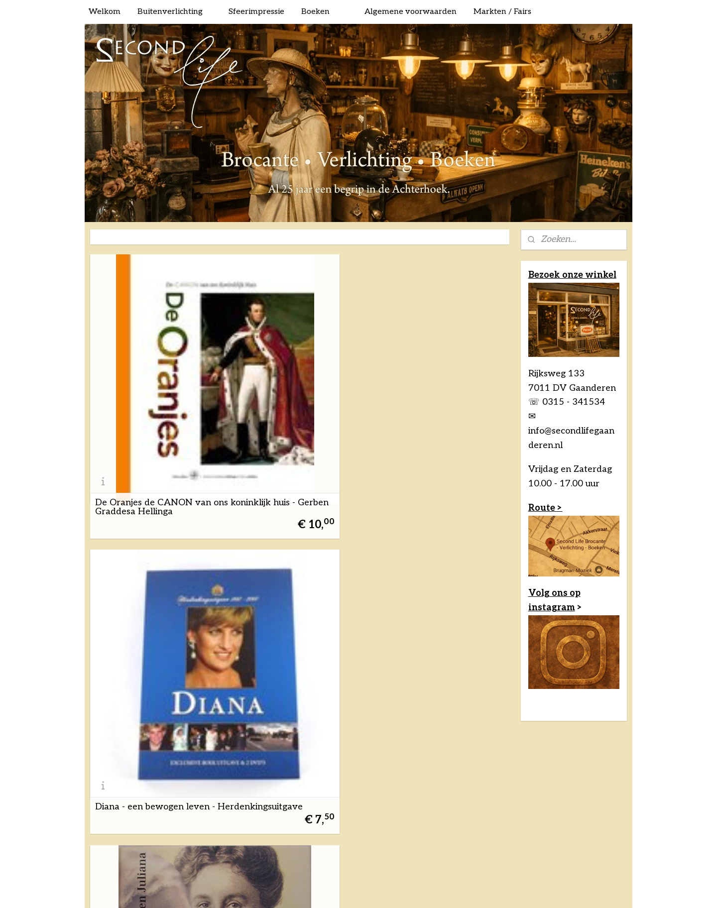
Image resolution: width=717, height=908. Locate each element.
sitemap (322, 746)
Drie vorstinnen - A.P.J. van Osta (437, 390)
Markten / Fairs (502, 11)
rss (340, 746)
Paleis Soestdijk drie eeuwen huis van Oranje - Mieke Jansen (441, 563)
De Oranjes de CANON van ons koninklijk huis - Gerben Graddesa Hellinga (153, 385)
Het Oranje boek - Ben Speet (155, 572)
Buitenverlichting (170, 11)
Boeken (315, 11)
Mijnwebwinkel (458, 746)
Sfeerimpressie (256, 11)
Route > (545, 508)
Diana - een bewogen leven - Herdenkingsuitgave (298, 390)
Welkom (104, 11)
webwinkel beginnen (375, 746)
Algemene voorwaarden (410, 11)
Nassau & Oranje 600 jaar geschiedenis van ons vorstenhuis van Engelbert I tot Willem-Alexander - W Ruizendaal (297, 554)
